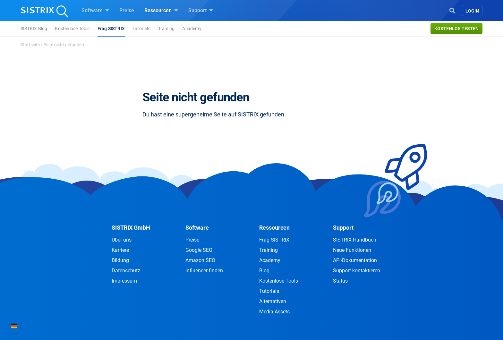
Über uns (122, 240)
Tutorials (141, 28)
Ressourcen (161, 10)
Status (340, 281)
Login (472, 10)
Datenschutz (126, 271)
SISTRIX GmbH (131, 227)
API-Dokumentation (355, 260)
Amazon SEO (200, 260)
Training (166, 28)
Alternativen (272, 301)
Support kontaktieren (356, 271)
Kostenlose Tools (72, 28)
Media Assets (274, 312)
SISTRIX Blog (34, 28)
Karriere (120, 250)
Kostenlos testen (456, 28)
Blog (264, 271)
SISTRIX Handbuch (354, 240)
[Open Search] (452, 10)
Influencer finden (204, 271)
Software (95, 10)
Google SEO (198, 250)
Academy (191, 28)
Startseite (30, 44)
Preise (126, 10)
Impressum (124, 281)
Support (200, 10)
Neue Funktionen (352, 250)
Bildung (120, 260)
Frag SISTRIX (111, 28)
